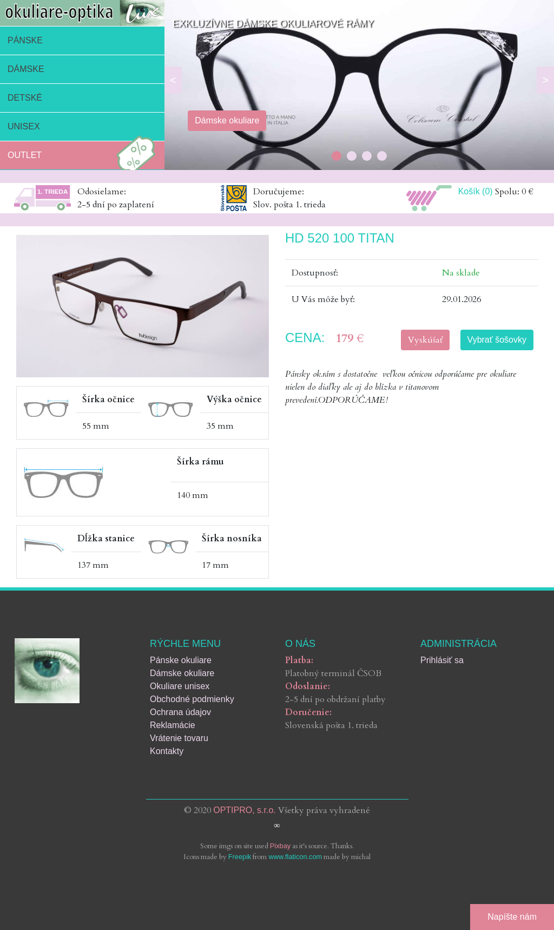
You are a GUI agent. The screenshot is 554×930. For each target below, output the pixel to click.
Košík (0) (475, 191)
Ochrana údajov (180, 712)
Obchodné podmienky (192, 699)
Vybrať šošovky (496, 339)
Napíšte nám (512, 916)
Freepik (240, 857)
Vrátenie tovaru (179, 738)
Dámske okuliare (182, 673)
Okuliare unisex (179, 686)
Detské (25, 97)
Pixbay (280, 846)
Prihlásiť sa (442, 660)
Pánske (25, 40)
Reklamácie (172, 725)
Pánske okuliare (181, 660)
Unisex (24, 126)
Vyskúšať (425, 340)
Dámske (26, 69)
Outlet (84, 155)
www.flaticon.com (295, 857)
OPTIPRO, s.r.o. (244, 810)
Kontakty (166, 751)
